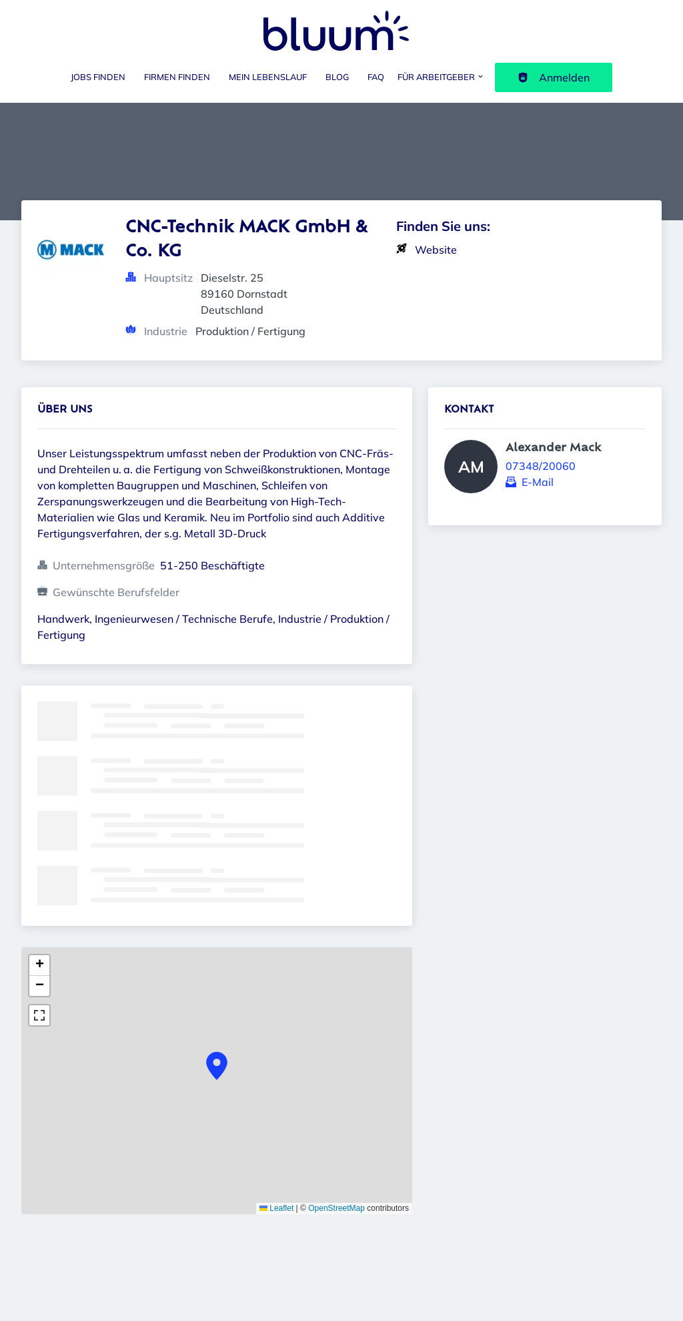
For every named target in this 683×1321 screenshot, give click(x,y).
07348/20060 (541, 466)
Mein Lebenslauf (268, 76)
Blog (337, 76)
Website (436, 249)
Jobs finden (98, 76)
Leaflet (276, 1208)
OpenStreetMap (336, 1208)
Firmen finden (177, 76)
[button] (216, 1066)
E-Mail (538, 482)
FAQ (376, 76)
